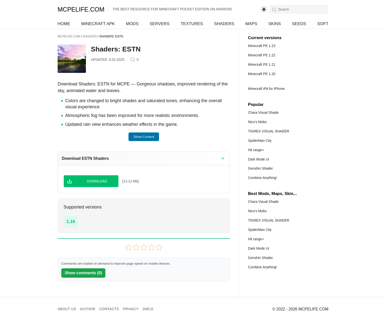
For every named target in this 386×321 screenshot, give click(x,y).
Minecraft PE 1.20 (261, 74)
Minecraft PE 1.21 (261, 64)
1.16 (70, 221)
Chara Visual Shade (263, 112)
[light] (264, 9)
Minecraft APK (98, 23)
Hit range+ (256, 150)
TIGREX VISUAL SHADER (268, 131)
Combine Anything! (262, 178)
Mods (132, 23)
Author (87, 309)
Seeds (299, 23)
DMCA (148, 309)
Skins (274, 23)
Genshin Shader (260, 168)
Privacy (131, 309)
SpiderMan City (260, 141)
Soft (322, 23)
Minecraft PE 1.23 (261, 46)
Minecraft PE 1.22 (261, 55)
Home (64, 23)
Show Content (143, 137)
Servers (160, 23)
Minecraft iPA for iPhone (266, 89)
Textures (192, 23)
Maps (251, 23)
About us (67, 309)
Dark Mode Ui (258, 159)
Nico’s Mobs (257, 122)
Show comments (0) (83, 273)
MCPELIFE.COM (81, 9)
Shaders (224, 23)
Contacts (109, 309)
